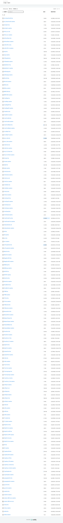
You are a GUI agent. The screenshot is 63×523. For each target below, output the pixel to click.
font (9, 3)
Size (44, 11)
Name (5, 11)
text (5, 3)
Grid (58, 8)
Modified (53, 11)
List (55, 8)
